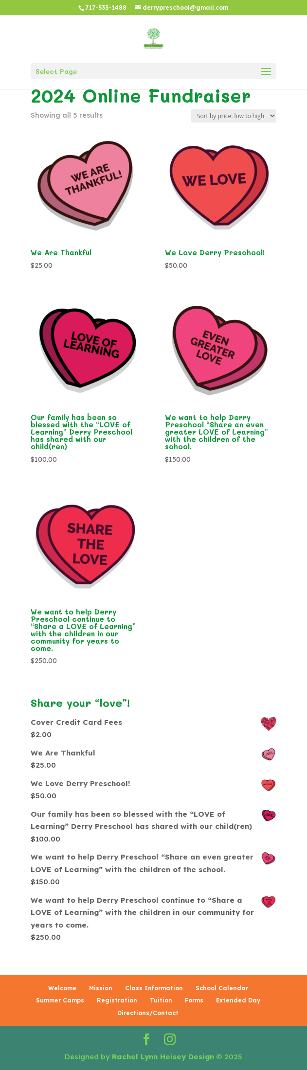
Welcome (62, 988)
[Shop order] (233, 116)
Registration (117, 1000)
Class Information (154, 988)
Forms (194, 1000)
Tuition (161, 1000)
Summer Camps (60, 1000)
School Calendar (222, 988)
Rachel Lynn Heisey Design (163, 1056)
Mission (100, 988)
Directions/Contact (148, 1013)
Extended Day (238, 1000)
